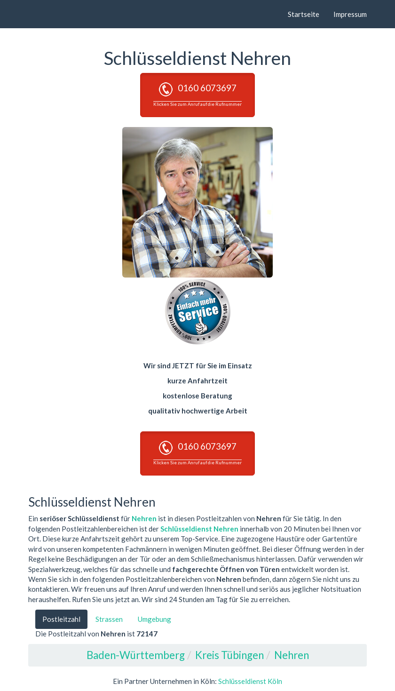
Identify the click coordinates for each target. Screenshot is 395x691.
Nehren (144, 518)
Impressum (350, 14)
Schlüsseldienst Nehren (199, 528)
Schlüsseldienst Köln (250, 681)
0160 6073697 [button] (197, 94)
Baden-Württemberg (136, 655)
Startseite (303, 14)
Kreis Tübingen (229, 655)
